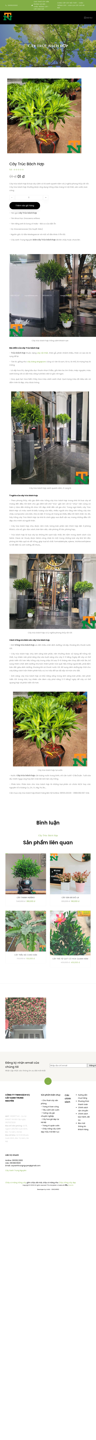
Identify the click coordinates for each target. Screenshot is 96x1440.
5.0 (10, 169)
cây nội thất (42, 353)
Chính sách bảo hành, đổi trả (84, 1116)
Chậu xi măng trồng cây (15, 1182)
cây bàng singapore (36, 362)
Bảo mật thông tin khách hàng (83, 1126)
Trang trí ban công (50, 1106)
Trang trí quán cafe (50, 1125)
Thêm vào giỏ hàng (24, 205)
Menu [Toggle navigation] (88, 17)
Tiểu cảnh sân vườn (50, 1110)
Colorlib (71, 1185)
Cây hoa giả (47, 1119)
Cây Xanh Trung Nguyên (15, 1170)
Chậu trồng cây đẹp (67, 1182)
